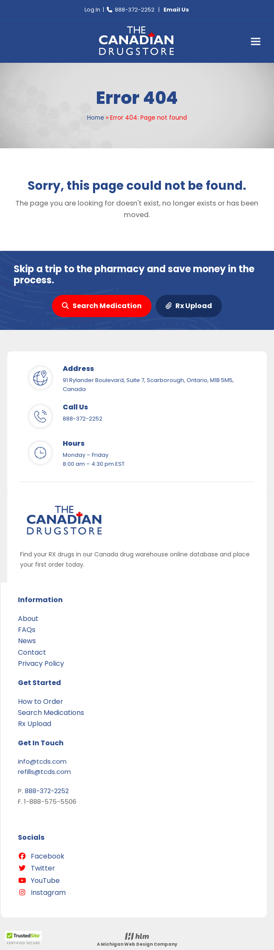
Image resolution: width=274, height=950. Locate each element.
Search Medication (102, 306)
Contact (32, 652)
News (27, 641)
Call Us (75, 407)
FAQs (26, 630)
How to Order (40, 701)
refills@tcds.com (44, 771)
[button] (255, 41)
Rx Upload (189, 306)
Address (78, 369)
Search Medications (51, 713)
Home (95, 117)
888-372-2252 (134, 10)
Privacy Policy (41, 663)
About (28, 619)
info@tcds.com (42, 761)
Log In (92, 10)
